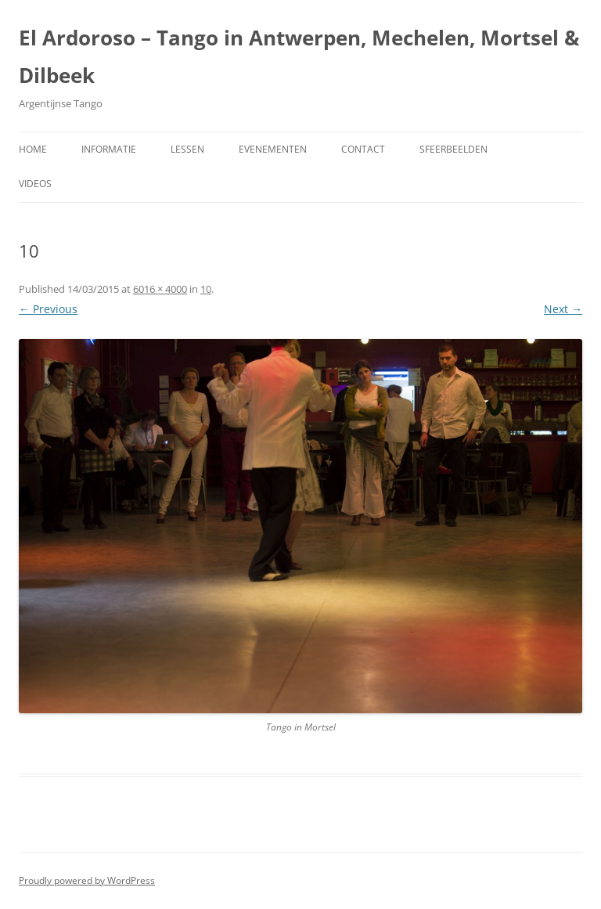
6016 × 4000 (160, 289)
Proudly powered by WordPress (87, 880)
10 (205, 289)
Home (33, 149)
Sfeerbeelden (453, 149)
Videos (35, 183)
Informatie (108, 149)
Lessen (187, 149)
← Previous (48, 308)
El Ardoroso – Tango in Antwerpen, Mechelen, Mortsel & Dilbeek (299, 56)
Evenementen (273, 149)
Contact (363, 149)
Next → (563, 308)
